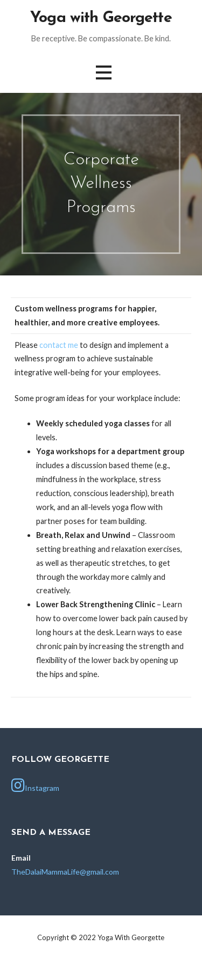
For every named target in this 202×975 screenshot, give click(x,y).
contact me (58, 345)
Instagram (35, 785)
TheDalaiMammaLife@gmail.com (65, 871)
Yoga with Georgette (101, 18)
